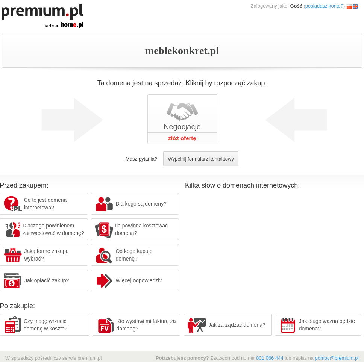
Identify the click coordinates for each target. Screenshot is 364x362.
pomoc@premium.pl (337, 358)
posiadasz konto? (324, 6)
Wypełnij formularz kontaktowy (201, 159)
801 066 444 (269, 358)
